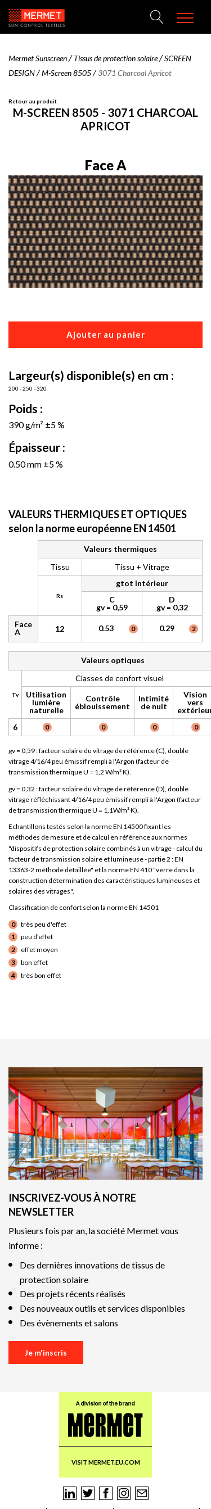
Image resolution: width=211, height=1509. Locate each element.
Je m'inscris (46, 1352)
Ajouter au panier (105, 334)
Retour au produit (32, 101)
